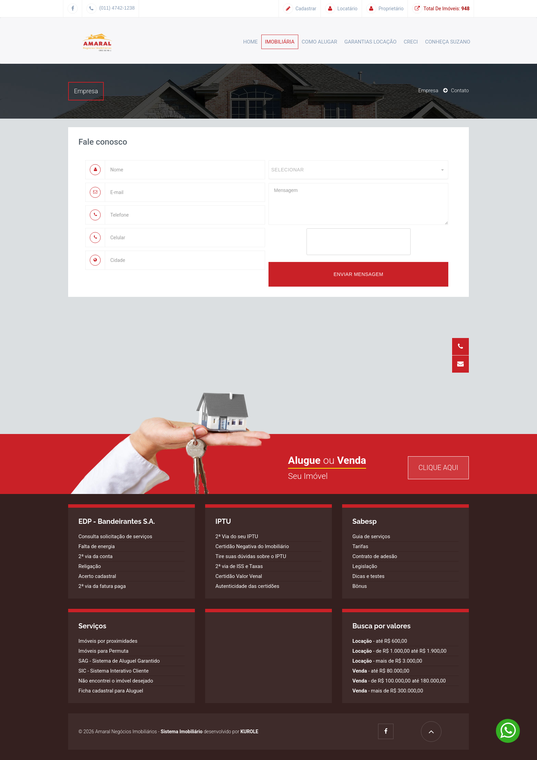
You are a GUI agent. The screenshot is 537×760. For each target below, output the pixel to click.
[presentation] (359, 241)
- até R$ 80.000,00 (380, 671)
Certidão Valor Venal (238, 576)
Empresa (428, 90)
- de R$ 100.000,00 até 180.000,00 (399, 681)
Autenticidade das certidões (247, 586)
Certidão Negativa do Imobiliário (252, 546)
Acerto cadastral (97, 576)
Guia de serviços (371, 536)
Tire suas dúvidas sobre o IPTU (250, 556)
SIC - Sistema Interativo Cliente (113, 671)
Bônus (359, 586)
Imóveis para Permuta (103, 651)
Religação (89, 566)
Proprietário (385, 8)
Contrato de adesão (374, 556)
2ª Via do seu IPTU (236, 536)
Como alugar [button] (319, 42)
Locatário (341, 8)
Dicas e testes (368, 576)
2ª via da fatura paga (102, 586)
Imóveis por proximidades (107, 641)
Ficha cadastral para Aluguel (110, 691)
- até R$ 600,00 (379, 641)
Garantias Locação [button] (371, 42)
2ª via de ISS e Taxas (239, 566)
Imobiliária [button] (280, 42)
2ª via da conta (95, 556)
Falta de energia (96, 546)
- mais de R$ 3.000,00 (387, 661)
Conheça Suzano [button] (447, 42)
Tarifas (360, 546)
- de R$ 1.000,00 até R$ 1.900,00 (399, 651)
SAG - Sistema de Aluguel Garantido (119, 661)
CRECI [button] (411, 42)
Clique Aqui (438, 467)
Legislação (364, 566)
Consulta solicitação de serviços (115, 536)
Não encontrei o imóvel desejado (115, 681)
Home (250, 42)
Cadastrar (299, 8)
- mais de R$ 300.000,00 (387, 691)
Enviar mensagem (358, 274)
